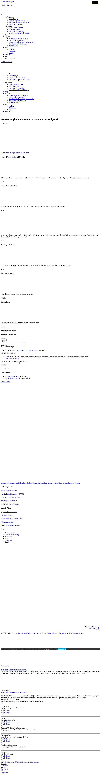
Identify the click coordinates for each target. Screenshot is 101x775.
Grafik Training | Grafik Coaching (11, 519)
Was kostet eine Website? (9, 491)
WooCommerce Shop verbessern (11, 498)
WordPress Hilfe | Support (9, 501)
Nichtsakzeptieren (4, 769)
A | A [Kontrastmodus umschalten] (95, 2)
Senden (4, 365)
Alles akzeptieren (33, 762)
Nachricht (4, 346)
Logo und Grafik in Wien (9, 512)
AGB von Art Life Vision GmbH (27, 351)
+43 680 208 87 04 (11, 379)
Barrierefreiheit (9, 533)
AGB (6, 539)
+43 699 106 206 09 (11, 377)
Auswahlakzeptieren (4, 765)
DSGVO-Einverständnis (9, 354)
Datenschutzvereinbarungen (18, 670)
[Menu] (1, 14)
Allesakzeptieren (4, 772)
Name (3, 338)
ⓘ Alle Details (5, 711)
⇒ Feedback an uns (7, 522)
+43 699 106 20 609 (6, 5)
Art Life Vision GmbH (93, 629)
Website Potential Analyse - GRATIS (12, 494)
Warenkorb (8, 540)
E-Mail (3, 340)
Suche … (8, 58)
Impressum (8, 537)
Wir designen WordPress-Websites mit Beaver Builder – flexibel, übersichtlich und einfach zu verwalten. (50, 634)
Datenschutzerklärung (12, 359)
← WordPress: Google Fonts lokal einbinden (15, 152)
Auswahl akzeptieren (7, 762)
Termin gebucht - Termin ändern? (11, 526)
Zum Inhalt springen (7, 1)
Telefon (3, 342)
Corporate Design (6, 516)
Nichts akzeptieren (21, 762)
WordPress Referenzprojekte (10, 504)
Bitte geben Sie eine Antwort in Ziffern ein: (15, 362)
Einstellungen (62, 649)
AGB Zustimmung (7, 347)
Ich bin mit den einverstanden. (27, 351)
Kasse (6, 542)
